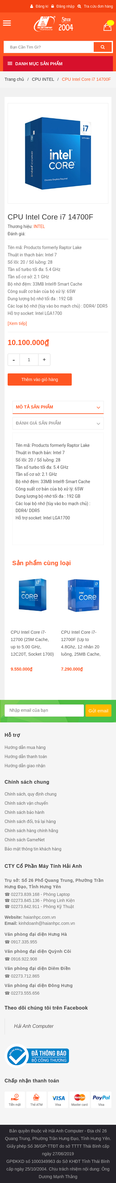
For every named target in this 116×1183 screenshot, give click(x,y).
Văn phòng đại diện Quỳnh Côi (38, 951)
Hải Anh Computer (33, 1026)
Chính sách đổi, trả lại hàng (30, 821)
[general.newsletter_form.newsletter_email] (44, 710)
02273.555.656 (25, 993)
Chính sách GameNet (25, 839)
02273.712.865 (25, 976)
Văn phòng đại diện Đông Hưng (39, 985)
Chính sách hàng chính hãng (31, 830)
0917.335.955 (24, 941)
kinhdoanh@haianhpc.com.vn (47, 923)
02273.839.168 (25, 894)
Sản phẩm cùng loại (41, 563)
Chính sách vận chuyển (26, 803)
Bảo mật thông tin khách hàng (33, 848)
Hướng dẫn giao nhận (25, 765)
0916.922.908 (24, 959)
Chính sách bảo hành (24, 812)
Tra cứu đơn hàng (98, 6)
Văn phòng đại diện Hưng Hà (36, 934)
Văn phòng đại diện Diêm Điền (38, 968)
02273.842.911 (25, 906)
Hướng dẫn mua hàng (25, 747)
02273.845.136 (25, 900)
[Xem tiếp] (17, 323)
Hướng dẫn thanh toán (26, 756)
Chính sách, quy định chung (30, 794)
